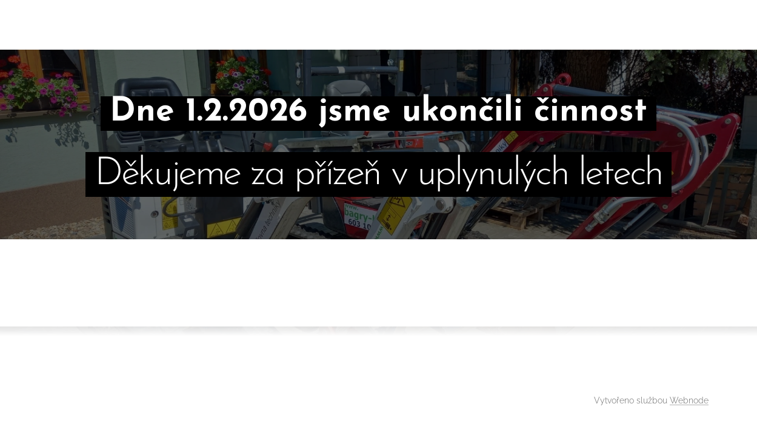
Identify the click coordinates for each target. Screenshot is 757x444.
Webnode (689, 400)
